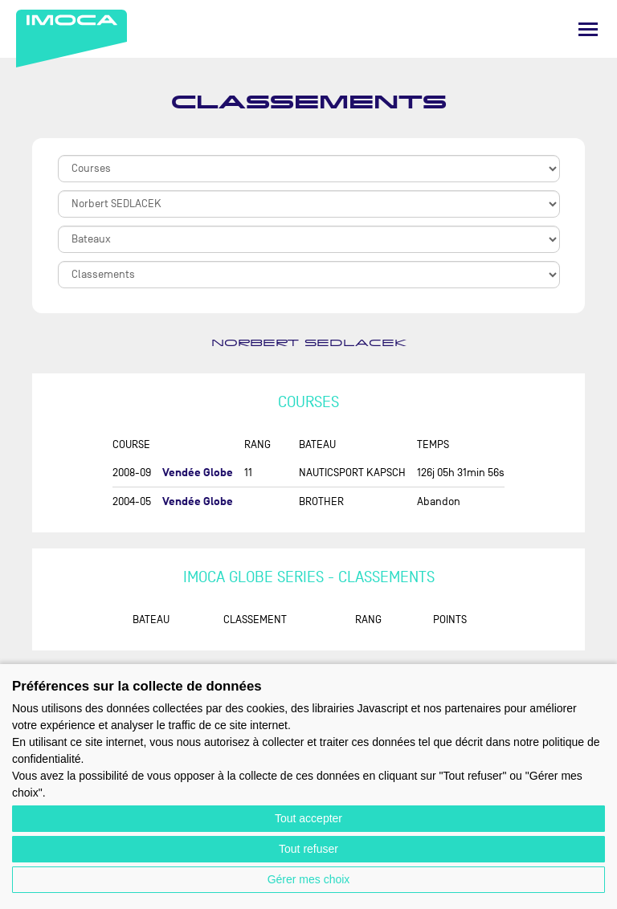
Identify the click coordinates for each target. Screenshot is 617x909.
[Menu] (588, 29)
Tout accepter (308, 818)
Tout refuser (308, 848)
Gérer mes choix (309, 879)
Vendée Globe (197, 472)
